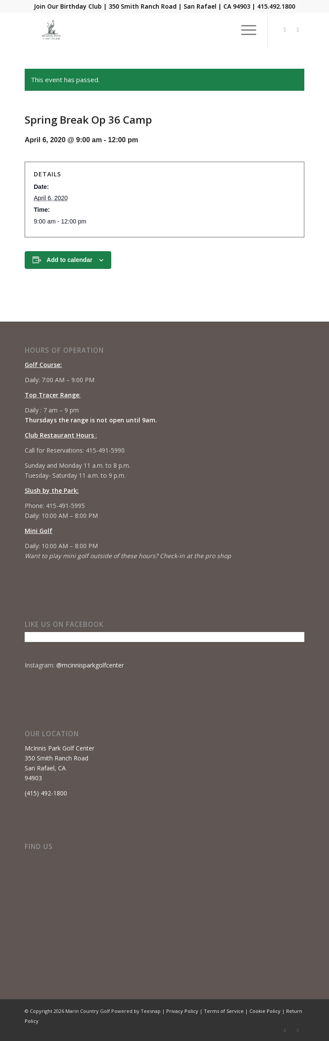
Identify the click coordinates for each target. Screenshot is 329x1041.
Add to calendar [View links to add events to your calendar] (70, 259)
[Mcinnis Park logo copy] (136, 30)
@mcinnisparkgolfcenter (90, 665)
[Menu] (244, 30)
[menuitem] (244, 30)
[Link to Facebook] (284, 30)
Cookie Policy (265, 1011)
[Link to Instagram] (297, 30)
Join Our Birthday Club (68, 6)
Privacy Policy (182, 1011)
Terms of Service (224, 1011)
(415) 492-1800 (46, 793)
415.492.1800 (276, 6)
